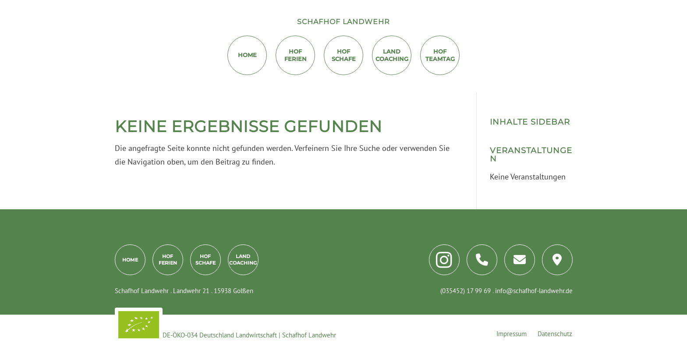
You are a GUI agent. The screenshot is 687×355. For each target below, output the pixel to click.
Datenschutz (555, 334)
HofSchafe (205, 259)
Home (247, 54)
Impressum (511, 334)
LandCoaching (391, 55)
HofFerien (295, 55)
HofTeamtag (440, 55)
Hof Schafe (344, 55)
